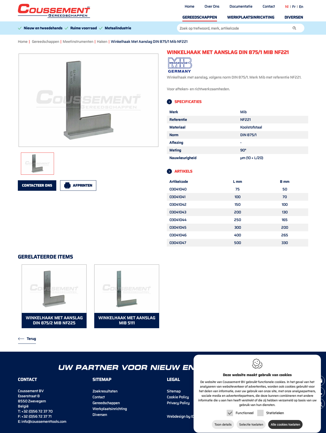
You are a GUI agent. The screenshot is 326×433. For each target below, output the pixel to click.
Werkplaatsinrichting (250, 17)
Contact (269, 6)
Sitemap (174, 391)
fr (293, 6)
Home (189, 6)
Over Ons (212, 6)
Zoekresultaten (104, 391)
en (301, 6)
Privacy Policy (178, 403)
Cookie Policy (178, 397)
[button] (294, 28)
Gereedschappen (199, 17)
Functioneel (244, 411)
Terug (31, 338)
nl (287, 6)
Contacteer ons (37, 185)
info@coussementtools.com (43, 421)
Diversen (293, 17)
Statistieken (275, 411)
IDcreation (187, 416)
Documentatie (240, 6)
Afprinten (82, 185)
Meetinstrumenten (78, 41)
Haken (102, 41)
